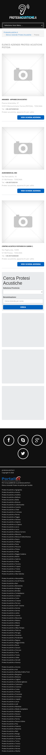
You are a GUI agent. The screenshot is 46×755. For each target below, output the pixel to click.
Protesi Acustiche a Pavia (10, 544)
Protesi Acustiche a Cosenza (11, 687)
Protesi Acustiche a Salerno (11, 559)
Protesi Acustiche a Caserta (11, 507)
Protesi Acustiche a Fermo (11, 514)
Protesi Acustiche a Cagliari (11, 679)
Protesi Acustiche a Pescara (11, 547)
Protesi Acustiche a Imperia (11, 522)
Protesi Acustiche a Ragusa (11, 640)
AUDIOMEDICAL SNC (9, 173)
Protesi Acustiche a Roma (10, 645)
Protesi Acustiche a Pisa (10, 724)
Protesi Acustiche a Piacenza (11, 635)
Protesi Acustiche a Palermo (11, 630)
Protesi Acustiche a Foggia (11, 517)
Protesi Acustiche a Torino (11, 741)
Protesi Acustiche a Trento (11, 655)
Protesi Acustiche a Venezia (11, 571)
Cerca (23, 307)
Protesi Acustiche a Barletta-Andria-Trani (16, 672)
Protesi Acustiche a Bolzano (11, 677)
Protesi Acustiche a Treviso (11, 744)
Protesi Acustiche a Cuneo (11, 689)
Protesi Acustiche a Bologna (11, 588)
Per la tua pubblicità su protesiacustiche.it (16, 483)
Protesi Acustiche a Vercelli (11, 660)
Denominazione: (9, 297)
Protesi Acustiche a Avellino (11, 495)
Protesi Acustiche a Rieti (10, 731)
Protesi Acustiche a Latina (10, 613)
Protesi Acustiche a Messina (11, 534)
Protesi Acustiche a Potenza (11, 726)
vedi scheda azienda (31, 117)
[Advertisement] (21, 329)
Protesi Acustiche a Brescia (11, 502)
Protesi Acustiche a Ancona (11, 667)
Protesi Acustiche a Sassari (11, 648)
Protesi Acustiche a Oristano (11, 716)
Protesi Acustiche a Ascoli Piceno (13, 581)
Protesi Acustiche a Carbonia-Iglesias (14, 682)
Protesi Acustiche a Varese (11, 746)
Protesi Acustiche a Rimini (10, 556)
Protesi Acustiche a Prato (10, 552)
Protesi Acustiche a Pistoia (11, 549)
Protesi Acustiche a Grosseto (11, 697)
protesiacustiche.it (8, 470)
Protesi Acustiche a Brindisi (11, 591)
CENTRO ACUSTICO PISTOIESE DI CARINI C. (17, 246)
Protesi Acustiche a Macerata (12, 618)
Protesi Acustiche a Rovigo (11, 734)
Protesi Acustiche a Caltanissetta (13, 505)
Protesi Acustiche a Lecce (10, 702)
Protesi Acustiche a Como (10, 598)
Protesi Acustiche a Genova (11, 519)
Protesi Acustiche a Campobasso (13, 593)
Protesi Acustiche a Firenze (11, 692)
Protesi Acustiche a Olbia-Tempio (13, 628)
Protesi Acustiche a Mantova (11, 706)
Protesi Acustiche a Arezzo (11, 492)
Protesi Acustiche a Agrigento (12, 490)
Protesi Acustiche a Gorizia (11, 608)
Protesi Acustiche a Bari (10, 583)
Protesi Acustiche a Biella (10, 500)
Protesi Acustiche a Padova (11, 542)
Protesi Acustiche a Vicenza (11, 662)
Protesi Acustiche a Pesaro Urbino (13, 721)
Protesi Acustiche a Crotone (11, 601)
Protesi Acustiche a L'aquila (11, 699)
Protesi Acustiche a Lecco (10, 527)
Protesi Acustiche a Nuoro (11, 539)
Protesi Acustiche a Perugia (11, 633)
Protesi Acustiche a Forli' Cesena (13, 606)
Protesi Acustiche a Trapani (11, 566)
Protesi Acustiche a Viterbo (11, 751)
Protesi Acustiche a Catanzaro (12, 684)
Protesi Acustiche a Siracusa (11, 650)
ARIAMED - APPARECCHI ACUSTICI (14, 99)
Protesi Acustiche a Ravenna (11, 729)
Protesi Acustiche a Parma (11, 719)
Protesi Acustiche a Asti (10, 669)
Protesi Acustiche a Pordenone (12, 638)
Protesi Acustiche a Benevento (12, 586)
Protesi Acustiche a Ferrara (11, 603)
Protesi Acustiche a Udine (10, 657)
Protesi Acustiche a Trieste (11, 569)
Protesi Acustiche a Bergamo (12, 674)
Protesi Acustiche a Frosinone (12, 694)
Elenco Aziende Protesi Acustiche (18, 35)
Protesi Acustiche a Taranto (11, 739)
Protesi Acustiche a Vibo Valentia (13, 574)
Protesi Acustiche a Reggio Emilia (13, 643)
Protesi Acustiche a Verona (11, 748)
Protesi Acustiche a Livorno (11, 615)
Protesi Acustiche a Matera (11, 620)
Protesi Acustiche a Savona (11, 736)
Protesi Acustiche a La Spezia (12, 524)
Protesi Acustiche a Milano (11, 623)
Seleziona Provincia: (11, 288)
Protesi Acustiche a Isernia (11, 610)
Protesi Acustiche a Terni (10, 652)
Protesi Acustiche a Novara (11, 714)
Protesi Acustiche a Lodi (10, 704)
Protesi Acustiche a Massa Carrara (14, 532)
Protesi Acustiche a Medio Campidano (15, 709)
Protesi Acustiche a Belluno (11, 497)
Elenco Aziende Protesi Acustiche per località (17, 485)
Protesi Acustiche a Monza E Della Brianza (16, 537)
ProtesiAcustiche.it (11, 32)
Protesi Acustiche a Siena (10, 561)
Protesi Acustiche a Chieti (10, 510)
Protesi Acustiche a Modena (11, 711)
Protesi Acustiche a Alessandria (12, 578)
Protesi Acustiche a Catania (11, 596)
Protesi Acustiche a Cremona (12, 512)
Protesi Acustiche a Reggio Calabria (14, 554)
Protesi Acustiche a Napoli (11, 625)
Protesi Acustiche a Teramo (11, 564)
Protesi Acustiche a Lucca (10, 529)
